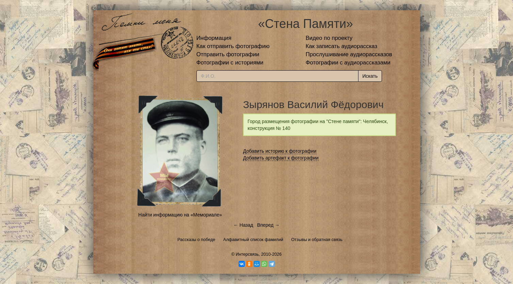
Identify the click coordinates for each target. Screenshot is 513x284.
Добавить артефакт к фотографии (281, 158)
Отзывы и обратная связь (316, 239)
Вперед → (268, 225)
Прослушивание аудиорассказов (349, 54)
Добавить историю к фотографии (280, 151)
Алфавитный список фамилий (253, 239)
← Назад (243, 225)
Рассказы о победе (196, 239)
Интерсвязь (247, 254)
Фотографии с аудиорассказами (348, 62)
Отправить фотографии (227, 54)
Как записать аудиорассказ (342, 46)
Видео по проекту (329, 38)
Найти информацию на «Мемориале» (180, 215)
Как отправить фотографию (233, 46)
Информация (213, 38)
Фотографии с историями (229, 62)
